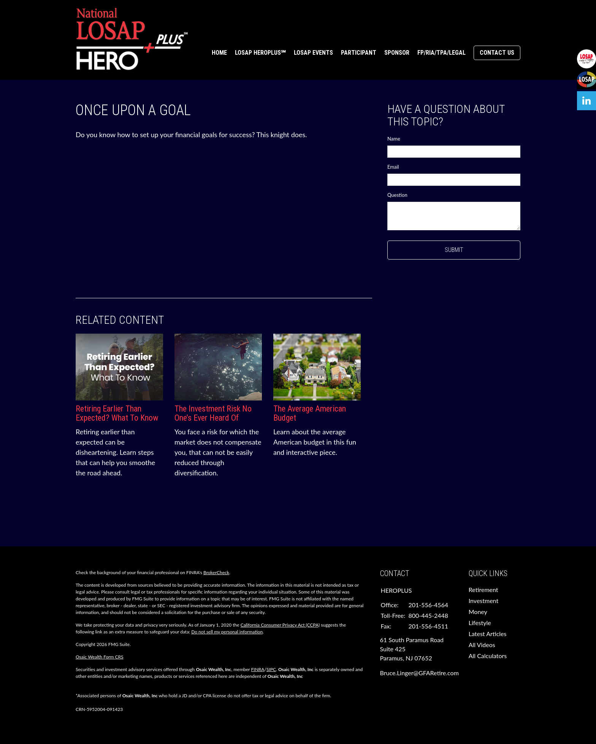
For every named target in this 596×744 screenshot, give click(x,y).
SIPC (271, 669)
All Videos (482, 644)
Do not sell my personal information (227, 632)
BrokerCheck (216, 572)
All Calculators (488, 655)
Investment (483, 600)
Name (393, 139)
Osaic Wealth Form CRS (100, 657)
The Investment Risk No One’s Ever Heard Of (213, 413)
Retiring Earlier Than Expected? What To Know (117, 413)
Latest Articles (488, 633)
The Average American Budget (309, 413)
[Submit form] (453, 250)
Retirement (483, 589)
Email (393, 167)
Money (478, 611)
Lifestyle (480, 622)
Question (397, 195)
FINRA (258, 669)
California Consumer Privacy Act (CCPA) (280, 625)
